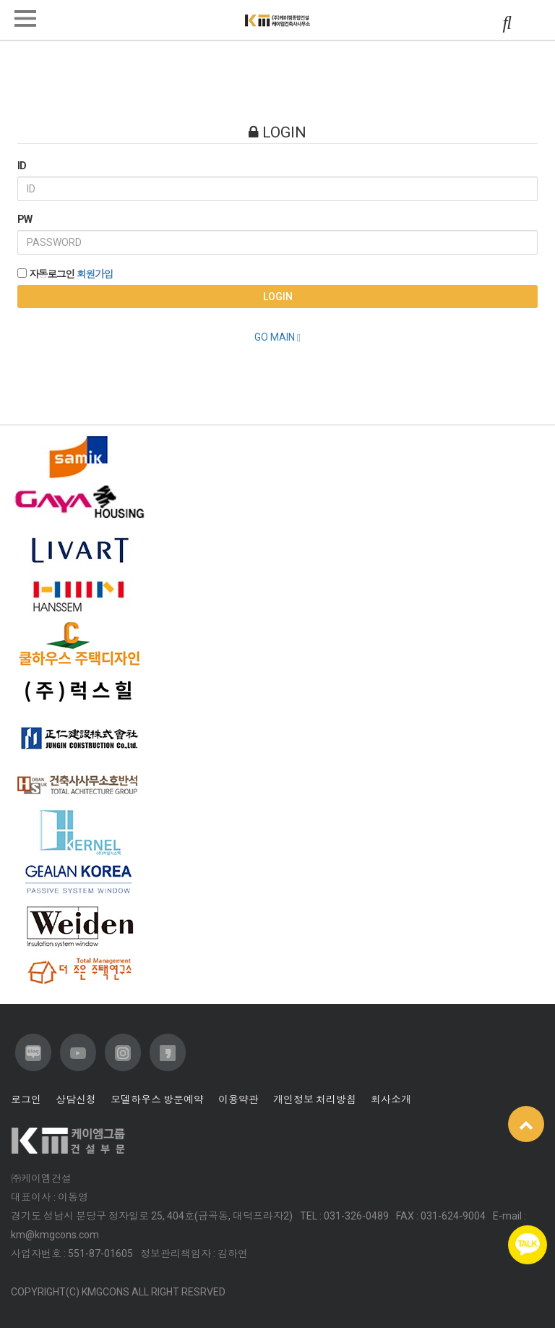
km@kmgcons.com (55, 1234)
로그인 (26, 1099)
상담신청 (76, 1099)
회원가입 (95, 274)
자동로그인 (51, 274)
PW (24, 219)
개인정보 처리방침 (314, 1099)
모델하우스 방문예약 (157, 1099)
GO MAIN (277, 337)
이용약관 (238, 1099)
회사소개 (391, 1099)
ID (21, 165)
